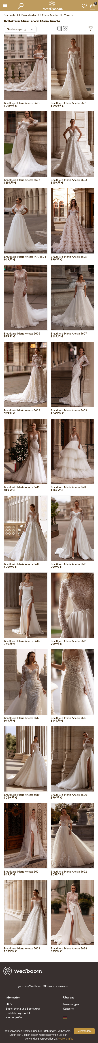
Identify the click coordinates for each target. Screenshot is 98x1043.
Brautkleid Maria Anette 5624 (69, 949)
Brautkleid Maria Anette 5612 (22, 564)
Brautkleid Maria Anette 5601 (68, 103)
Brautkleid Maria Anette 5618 (68, 718)
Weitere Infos (65, 1038)
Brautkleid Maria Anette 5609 (69, 410)
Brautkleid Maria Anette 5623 (22, 949)
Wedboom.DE (38, 986)
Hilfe (9, 1004)
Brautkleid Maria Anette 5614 (22, 641)
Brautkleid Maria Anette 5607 (69, 334)
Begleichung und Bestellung (23, 1009)
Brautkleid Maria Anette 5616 (68, 641)
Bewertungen (71, 1004)
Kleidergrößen (14, 1017)
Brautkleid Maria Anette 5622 (69, 872)
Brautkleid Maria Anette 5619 (22, 795)
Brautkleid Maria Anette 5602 (22, 180)
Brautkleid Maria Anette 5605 (69, 257)
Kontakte (68, 1009)
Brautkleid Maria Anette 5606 (22, 334)
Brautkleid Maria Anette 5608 (22, 410)
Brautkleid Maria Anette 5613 (68, 564)
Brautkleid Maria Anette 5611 (68, 487)
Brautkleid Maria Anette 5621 (22, 872)
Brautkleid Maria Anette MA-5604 (25, 257)
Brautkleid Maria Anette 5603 (69, 180)
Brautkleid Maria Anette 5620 (69, 795)
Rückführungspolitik (18, 1013)
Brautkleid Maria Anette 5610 (22, 487)
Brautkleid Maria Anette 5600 (22, 103)
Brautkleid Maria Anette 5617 (22, 718)
